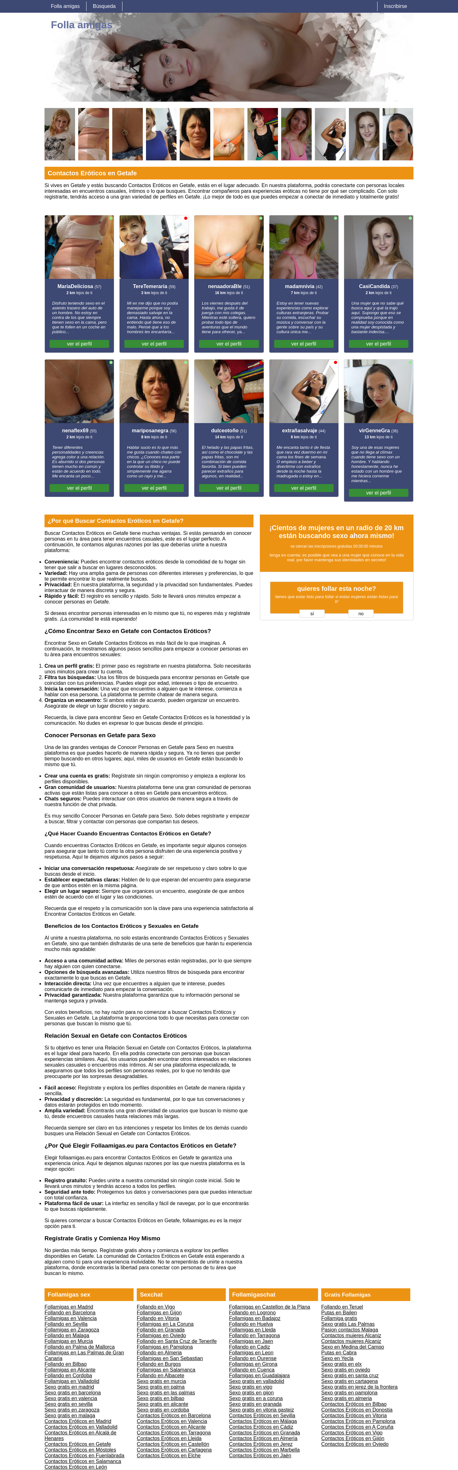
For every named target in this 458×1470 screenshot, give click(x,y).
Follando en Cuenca (251, 1369)
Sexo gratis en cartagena (349, 1381)
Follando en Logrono (252, 1312)
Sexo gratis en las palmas (166, 1392)
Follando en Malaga (67, 1335)
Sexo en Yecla (337, 1358)
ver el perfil (79, 344)
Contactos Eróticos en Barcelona (174, 1415)
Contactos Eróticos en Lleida (169, 1438)
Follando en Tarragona (254, 1335)
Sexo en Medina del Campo (352, 1347)
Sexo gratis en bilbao (160, 1398)
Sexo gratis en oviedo (345, 1369)
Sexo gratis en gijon (251, 1392)
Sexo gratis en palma (160, 1387)
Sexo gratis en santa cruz (350, 1375)
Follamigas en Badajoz (255, 1318)
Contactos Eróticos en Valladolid (81, 1427)
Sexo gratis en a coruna (256, 1398)
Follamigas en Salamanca (166, 1369)
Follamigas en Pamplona (165, 1347)
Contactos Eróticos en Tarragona (174, 1432)
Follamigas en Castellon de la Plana (269, 1307)
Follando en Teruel (342, 1307)
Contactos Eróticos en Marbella (264, 1450)
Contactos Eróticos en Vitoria (354, 1415)
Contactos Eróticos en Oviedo (355, 1444)
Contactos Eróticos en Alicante (171, 1427)
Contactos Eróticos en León (76, 1467)
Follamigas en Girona (253, 1364)
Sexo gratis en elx (341, 1364)
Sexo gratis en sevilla (69, 1404)
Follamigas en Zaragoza (72, 1329)
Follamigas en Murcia (69, 1341)
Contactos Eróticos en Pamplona (358, 1421)
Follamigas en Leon (251, 1352)
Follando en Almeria (159, 1352)
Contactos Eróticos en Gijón (352, 1438)
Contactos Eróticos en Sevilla (262, 1415)
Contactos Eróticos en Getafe (78, 1444)
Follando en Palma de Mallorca (80, 1347)
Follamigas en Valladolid (72, 1381)
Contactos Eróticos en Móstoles (80, 1450)
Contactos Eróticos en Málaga (263, 1421)
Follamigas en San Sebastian (170, 1358)
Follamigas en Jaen (251, 1341)
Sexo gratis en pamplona (349, 1392)
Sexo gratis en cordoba (163, 1410)
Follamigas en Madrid (69, 1307)
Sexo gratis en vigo (250, 1387)
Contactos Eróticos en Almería (263, 1438)
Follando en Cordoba (68, 1375)
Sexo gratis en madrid (69, 1387)
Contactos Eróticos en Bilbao (353, 1404)
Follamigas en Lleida (252, 1329)
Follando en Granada (160, 1329)
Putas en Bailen (339, 1312)
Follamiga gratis (339, 1318)
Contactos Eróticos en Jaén (260, 1455)
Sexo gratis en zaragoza (72, 1410)
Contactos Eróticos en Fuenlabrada (84, 1455)
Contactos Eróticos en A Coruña (357, 1427)
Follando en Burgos (159, 1364)
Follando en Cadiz (249, 1347)
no (361, 613)
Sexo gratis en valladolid (256, 1381)
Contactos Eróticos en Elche (169, 1455)
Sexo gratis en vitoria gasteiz (261, 1410)
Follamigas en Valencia (71, 1318)
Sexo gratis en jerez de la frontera (359, 1387)
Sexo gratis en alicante (162, 1404)
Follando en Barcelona (70, 1312)
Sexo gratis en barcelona (73, 1392)
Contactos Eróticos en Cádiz (261, 1427)
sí (312, 613)
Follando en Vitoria (158, 1318)
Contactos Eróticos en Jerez (261, 1444)
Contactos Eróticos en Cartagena (174, 1450)
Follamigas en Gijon (159, 1312)
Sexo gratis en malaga (70, 1415)
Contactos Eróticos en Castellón (173, 1444)
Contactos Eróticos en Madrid (78, 1421)
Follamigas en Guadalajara (259, 1375)
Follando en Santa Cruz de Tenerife (177, 1341)
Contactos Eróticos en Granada (264, 1432)
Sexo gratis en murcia (161, 1381)
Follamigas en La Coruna (165, 1324)
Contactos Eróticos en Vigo (352, 1432)
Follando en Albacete (160, 1375)
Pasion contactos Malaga (349, 1329)
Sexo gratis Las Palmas (348, 1324)
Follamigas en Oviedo (161, 1335)
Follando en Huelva (251, 1324)
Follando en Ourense (252, 1358)
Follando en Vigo (156, 1307)
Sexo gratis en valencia (71, 1398)
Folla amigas (65, 6)
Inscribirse (395, 6)
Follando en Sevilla (66, 1324)
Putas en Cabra (339, 1352)
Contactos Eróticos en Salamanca (83, 1461)
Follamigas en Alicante (70, 1369)
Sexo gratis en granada (255, 1404)
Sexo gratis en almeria (346, 1398)
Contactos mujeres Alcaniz (351, 1335)
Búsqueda (104, 6)
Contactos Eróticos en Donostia (356, 1410)
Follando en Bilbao (66, 1364)
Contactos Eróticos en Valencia (172, 1421)
